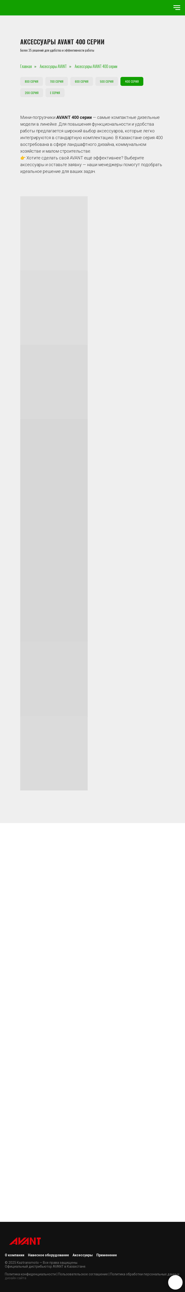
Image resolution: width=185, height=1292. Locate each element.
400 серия (132, 81)
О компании (14, 1255)
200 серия (32, 93)
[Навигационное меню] (176, 7)
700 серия (56, 81)
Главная (26, 66)
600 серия (81, 81)
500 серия (106, 81)
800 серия (31, 81)
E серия (55, 93)
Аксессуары (83, 1255)
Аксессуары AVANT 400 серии (96, 66)
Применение (106, 1255)
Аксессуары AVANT (53, 66)
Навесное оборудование (48, 1255)
